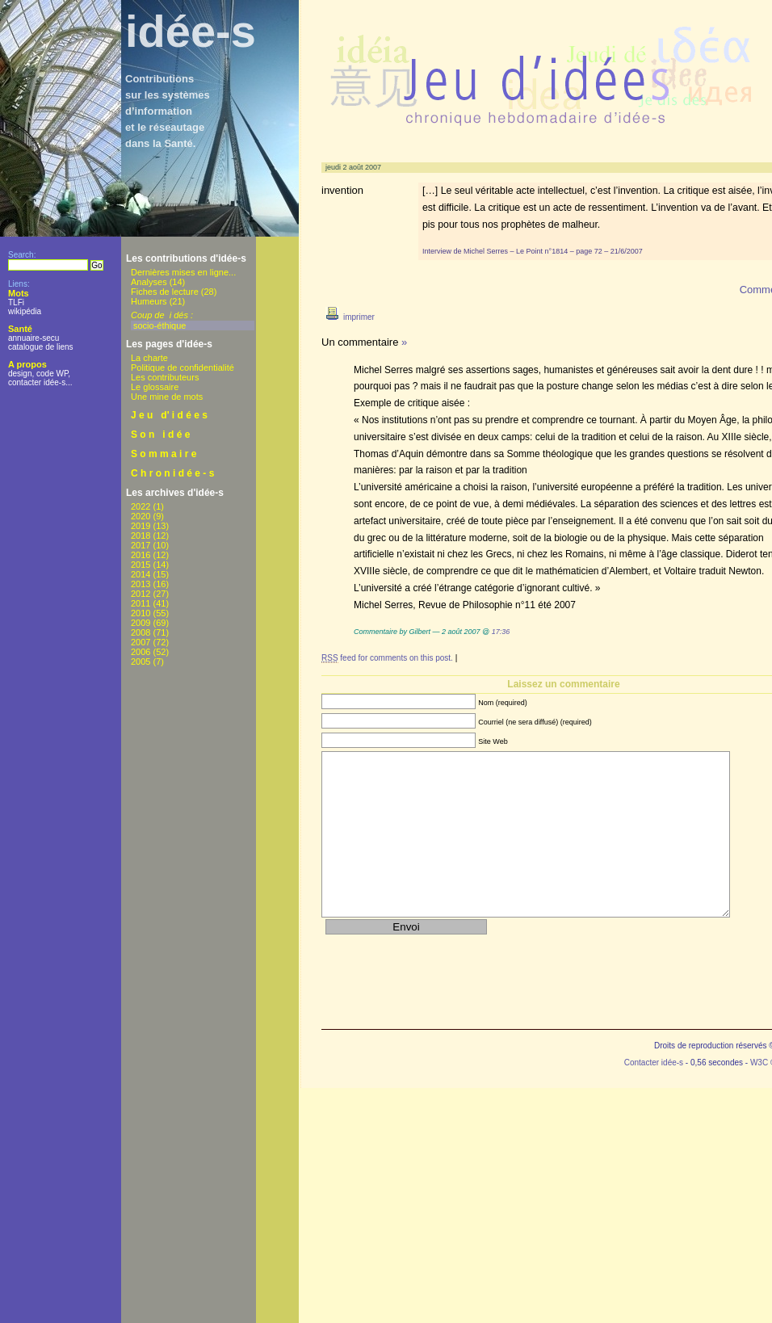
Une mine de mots (167, 396)
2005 (140, 661)
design (19, 373)
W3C (759, 1062)
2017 (140, 545)
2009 (140, 623)
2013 (140, 584)
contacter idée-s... (40, 382)
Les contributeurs (165, 377)
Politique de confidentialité (182, 367)
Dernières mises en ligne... (183, 272)
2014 (140, 574)
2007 (140, 642)
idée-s (190, 31)
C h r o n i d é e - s (172, 473)
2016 (140, 555)
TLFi (16, 302)
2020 (140, 516)
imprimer (348, 317)
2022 (140, 506)
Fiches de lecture (165, 291)
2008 (140, 632)
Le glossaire (154, 387)
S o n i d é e (160, 434)
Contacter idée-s (653, 1062)
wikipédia (24, 311)
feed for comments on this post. (387, 658)
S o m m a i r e (163, 454)
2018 (140, 535)
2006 (140, 652)
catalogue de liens (40, 346)
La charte (149, 358)
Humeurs (149, 301)
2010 (140, 613)
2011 (140, 603)
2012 (140, 593)
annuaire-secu (33, 338)
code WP (52, 373)
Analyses (149, 282)
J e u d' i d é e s (169, 415)
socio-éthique (159, 325)
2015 (140, 564)
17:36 (501, 632)
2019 (140, 526)
